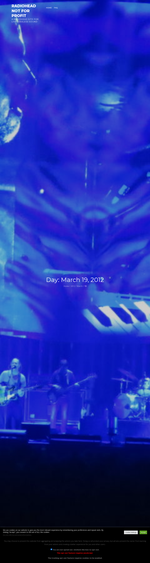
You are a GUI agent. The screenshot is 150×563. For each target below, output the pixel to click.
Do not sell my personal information (17, 535)
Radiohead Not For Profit (24, 11)
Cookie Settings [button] (130, 532)
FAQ (56, 8)
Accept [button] (143, 532)
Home (49, 8)
